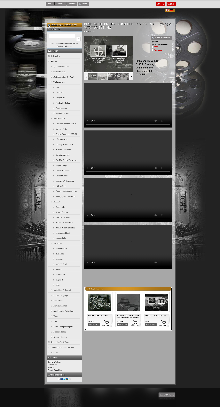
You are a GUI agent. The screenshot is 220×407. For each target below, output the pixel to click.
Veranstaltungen (62, 212)
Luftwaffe (60, 93)
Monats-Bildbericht (63, 171)
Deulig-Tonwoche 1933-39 (66, 134)
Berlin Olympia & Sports (63, 327)
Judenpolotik (61, 238)
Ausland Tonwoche (63, 150)
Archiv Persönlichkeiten (65, 228)
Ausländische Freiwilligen (63, 311)
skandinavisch (61, 249)
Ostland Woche (62, 176)
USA (58, 285)
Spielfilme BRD (59, 72)
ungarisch (59, 280)
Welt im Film (61, 186)
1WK (55, 321)
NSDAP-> (57, 202)
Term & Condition (55, 370)
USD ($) (171, 4)
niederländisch (61, 264)
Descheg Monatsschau (64, 145)
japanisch (59, 259)
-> (54, 61)
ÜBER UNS (52, 365)
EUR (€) (160, 4)
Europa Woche (61, 129)
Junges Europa (61, 165)
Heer (57, 87)
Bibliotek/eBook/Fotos (60, 342)
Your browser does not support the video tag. (128, 105)
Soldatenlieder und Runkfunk (62, 347)
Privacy (51, 367)
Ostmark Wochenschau (65, 181)
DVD (156, 47)
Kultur (56, 316)
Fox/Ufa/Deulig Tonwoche (66, 160)
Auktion (54, 353)
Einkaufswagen (57, 25)
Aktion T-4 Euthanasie (64, 223)
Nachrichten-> (59, 119)
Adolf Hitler (60, 207)
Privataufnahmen (60, 306)
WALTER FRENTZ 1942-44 (155, 316)
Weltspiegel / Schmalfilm (66, 197)
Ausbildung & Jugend (62, 290)
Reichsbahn (58, 301)
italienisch (60, 254)
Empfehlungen (61, 108)
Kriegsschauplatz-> (61, 113)
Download (158, 50)
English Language (60, 295)
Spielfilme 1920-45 (61, 67)
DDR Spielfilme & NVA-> (64, 77)
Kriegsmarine (61, 98)
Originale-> (55, 56)
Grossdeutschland (63, 233)
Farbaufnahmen (59, 332)
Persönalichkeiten (63, 217)
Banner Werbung (54, 362)
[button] (50, 4)
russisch (59, 269)
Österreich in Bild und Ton (66, 191)
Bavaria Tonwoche (63, 155)
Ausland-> (57, 243)
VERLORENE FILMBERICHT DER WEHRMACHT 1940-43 (128, 316)
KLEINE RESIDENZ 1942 (98, 316)
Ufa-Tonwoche (61, 139)
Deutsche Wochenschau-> (66, 124)
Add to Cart (106, 325)
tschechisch (60, 275)
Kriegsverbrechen (60, 337)
